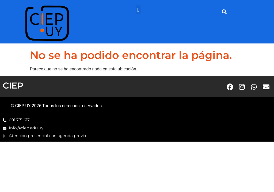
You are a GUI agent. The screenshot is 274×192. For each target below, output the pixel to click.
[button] (138, 9)
